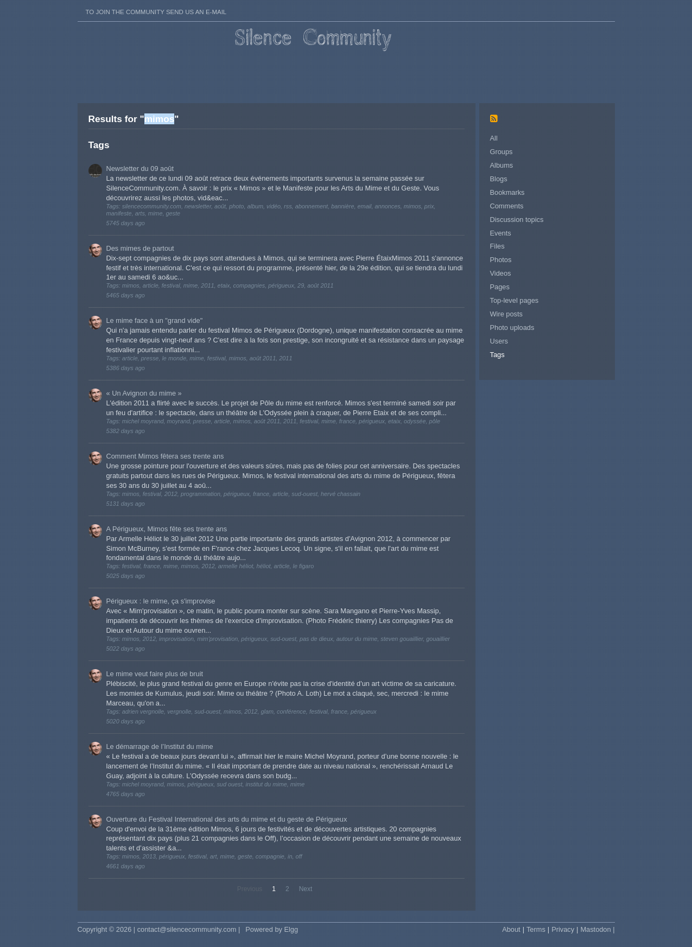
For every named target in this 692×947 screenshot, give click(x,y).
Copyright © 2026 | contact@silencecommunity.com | (159, 929)
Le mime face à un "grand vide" (154, 320)
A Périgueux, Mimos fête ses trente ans (166, 529)
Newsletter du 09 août (140, 168)
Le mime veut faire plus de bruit (155, 674)
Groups (501, 152)
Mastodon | (597, 929)
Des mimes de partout (140, 248)
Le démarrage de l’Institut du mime (159, 746)
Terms (535, 929)
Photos (501, 260)
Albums (501, 165)
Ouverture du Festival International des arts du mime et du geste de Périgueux (226, 819)
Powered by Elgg (271, 929)
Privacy (562, 929)
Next (306, 889)
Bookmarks (507, 192)
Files (497, 246)
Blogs (498, 179)
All (494, 138)
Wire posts (506, 314)
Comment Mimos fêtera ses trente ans (165, 456)
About (511, 929)
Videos (500, 273)
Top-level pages (514, 300)
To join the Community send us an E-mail (156, 12)
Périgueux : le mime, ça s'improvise (160, 601)
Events (500, 233)
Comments (507, 206)
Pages (500, 287)
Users (499, 341)
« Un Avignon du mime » (144, 393)
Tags (497, 355)
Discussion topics (517, 219)
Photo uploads (512, 327)
